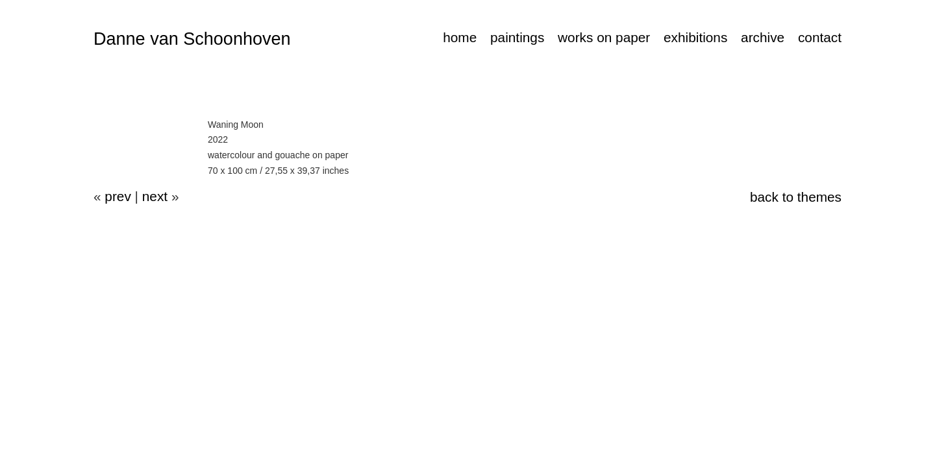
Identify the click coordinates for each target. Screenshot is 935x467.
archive (762, 37)
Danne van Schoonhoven (192, 39)
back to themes (796, 196)
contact (820, 37)
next (155, 196)
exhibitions (695, 37)
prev (118, 196)
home (460, 37)
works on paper (604, 37)
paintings (517, 37)
